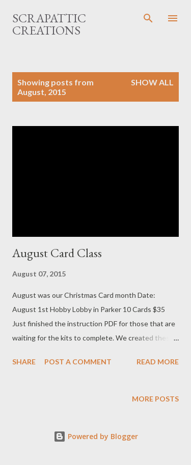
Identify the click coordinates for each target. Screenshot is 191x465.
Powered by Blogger (95, 436)
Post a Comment (78, 361)
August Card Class (57, 253)
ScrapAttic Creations (49, 24)
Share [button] (24, 361)
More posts (155, 398)
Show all (152, 82)
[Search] (148, 18)
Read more (158, 361)
